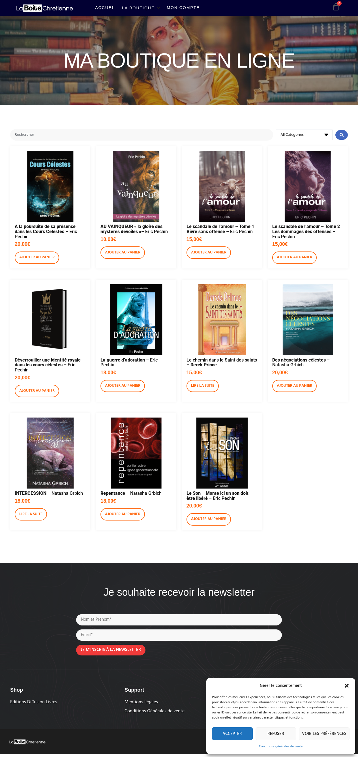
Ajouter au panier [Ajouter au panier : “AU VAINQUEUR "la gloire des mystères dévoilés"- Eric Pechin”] (122, 253)
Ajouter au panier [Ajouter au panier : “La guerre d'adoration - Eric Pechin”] (122, 386)
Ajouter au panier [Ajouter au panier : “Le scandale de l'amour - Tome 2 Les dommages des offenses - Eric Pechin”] (294, 258)
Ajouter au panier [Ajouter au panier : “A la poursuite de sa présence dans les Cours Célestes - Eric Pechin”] (37, 258)
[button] (347, 686)
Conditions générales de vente (281, 746)
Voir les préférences (324, 733)
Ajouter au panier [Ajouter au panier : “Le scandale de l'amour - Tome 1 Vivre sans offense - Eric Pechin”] (208, 253)
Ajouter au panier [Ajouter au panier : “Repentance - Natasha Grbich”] (122, 515)
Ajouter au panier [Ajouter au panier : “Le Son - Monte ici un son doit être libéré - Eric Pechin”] (208, 520)
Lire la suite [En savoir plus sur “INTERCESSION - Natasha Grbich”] (30, 515)
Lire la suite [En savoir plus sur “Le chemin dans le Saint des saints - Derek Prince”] (202, 386)
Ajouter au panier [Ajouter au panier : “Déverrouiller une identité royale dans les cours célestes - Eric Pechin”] (37, 391)
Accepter (232, 733)
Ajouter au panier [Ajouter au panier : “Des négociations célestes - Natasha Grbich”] (294, 386)
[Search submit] (341, 135)
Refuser (275, 733)
